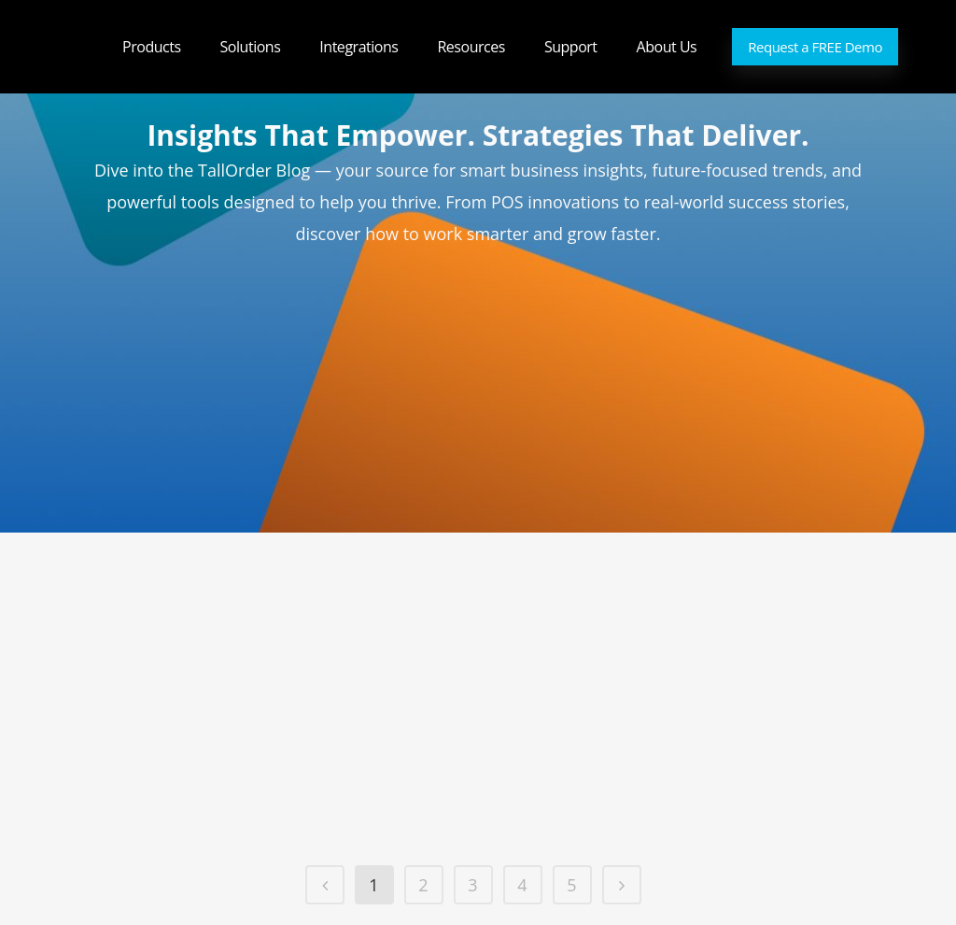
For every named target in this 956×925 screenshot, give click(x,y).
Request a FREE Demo (815, 46)
